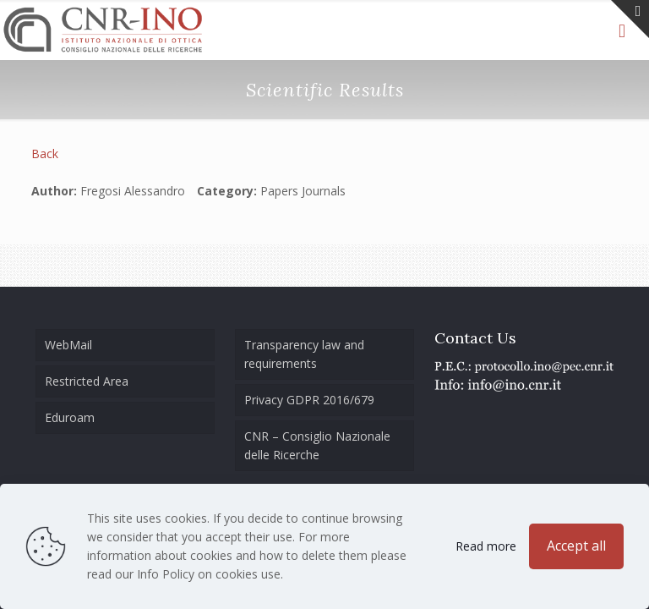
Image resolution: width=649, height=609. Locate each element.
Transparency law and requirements (304, 354)
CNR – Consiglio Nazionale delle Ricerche (317, 445)
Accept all (576, 545)
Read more (485, 546)
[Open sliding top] (630, 19)
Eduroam (70, 417)
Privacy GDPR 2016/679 (309, 400)
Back (44, 153)
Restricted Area (86, 381)
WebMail (68, 345)
